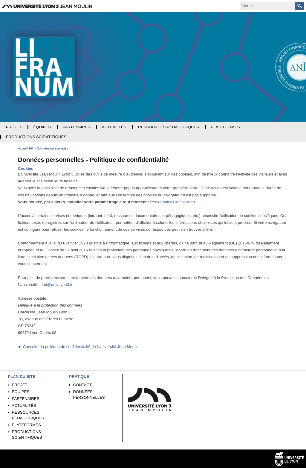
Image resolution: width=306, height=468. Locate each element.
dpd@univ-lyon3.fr (56, 284)
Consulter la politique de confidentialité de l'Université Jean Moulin (81, 346)
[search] (267, 6)
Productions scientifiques (27, 434)
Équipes (21, 392)
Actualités (24, 405)
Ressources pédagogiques (28, 415)
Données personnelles (89, 395)
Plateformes (26, 425)
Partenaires (25, 398)
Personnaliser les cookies (172, 202)
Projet (19, 385)
